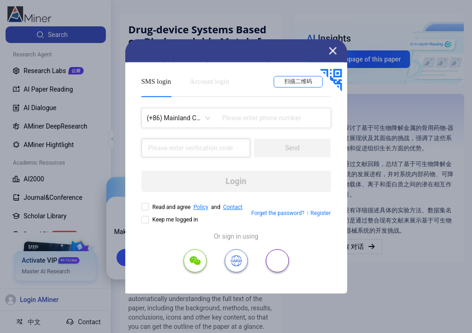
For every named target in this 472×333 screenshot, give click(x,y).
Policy (200, 207)
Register (321, 213)
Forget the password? (277, 213)
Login (236, 181)
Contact (232, 207)
